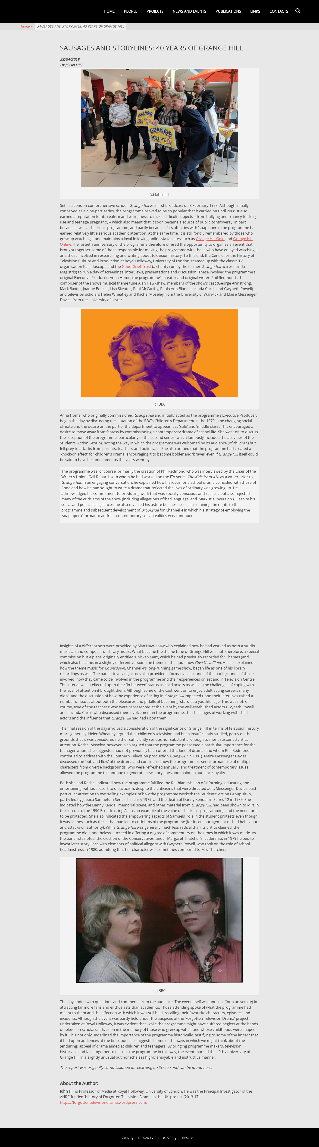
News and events (189, 11)
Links (255, 11)
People (130, 11)
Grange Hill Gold (210, 238)
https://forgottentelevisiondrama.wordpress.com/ (103, 1102)
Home (109, 11)
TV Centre (157, 1137)
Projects (155, 11)
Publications (228, 11)
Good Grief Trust (136, 266)
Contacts (278, 11)
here (207, 1067)
